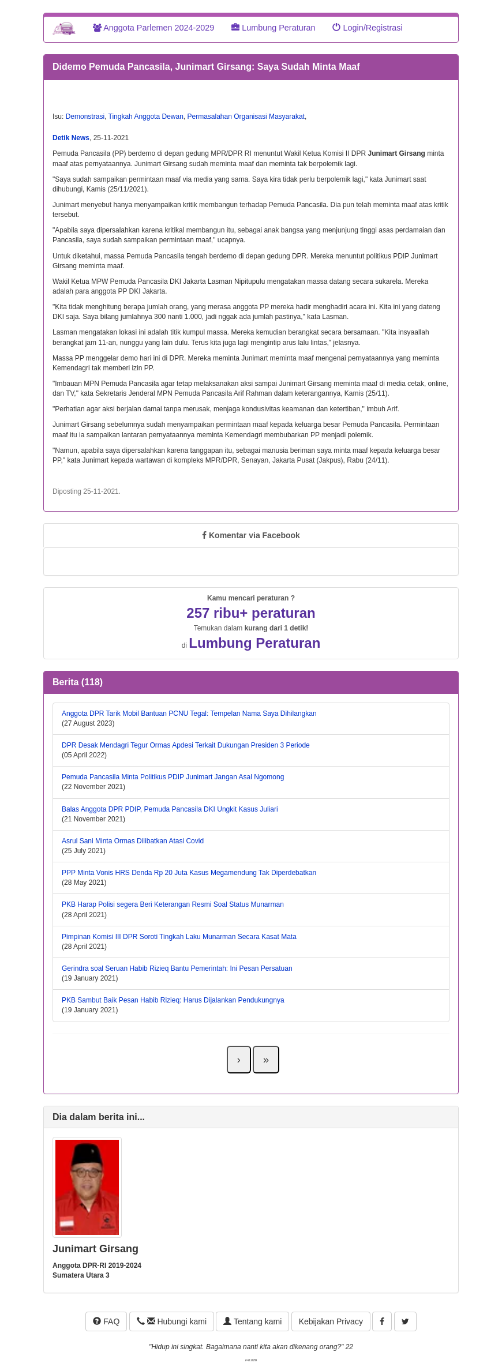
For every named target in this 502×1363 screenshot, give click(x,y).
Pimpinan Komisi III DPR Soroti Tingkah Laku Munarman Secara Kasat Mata (179, 937)
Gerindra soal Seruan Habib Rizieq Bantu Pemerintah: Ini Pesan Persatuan (177, 968)
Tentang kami (252, 1321)
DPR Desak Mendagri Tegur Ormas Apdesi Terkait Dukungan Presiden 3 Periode (186, 745)
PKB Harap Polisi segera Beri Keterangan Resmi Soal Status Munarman (173, 904)
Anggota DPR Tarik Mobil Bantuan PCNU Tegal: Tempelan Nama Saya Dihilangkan (189, 713)
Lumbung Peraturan (273, 27)
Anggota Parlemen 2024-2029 (153, 27)
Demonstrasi (85, 116)
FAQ (106, 1321)
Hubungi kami (172, 1321)
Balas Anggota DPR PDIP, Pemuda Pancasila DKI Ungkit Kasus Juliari (170, 809)
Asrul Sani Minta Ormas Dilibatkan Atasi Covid (133, 841)
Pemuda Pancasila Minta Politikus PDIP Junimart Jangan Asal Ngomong (173, 777)
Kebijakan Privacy (331, 1321)
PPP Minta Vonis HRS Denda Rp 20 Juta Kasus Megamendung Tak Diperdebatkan (189, 873)
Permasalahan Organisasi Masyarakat (245, 116)
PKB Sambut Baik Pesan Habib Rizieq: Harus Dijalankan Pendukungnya (173, 1000)
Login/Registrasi (367, 27)
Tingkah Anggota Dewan (145, 116)
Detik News (71, 138)
